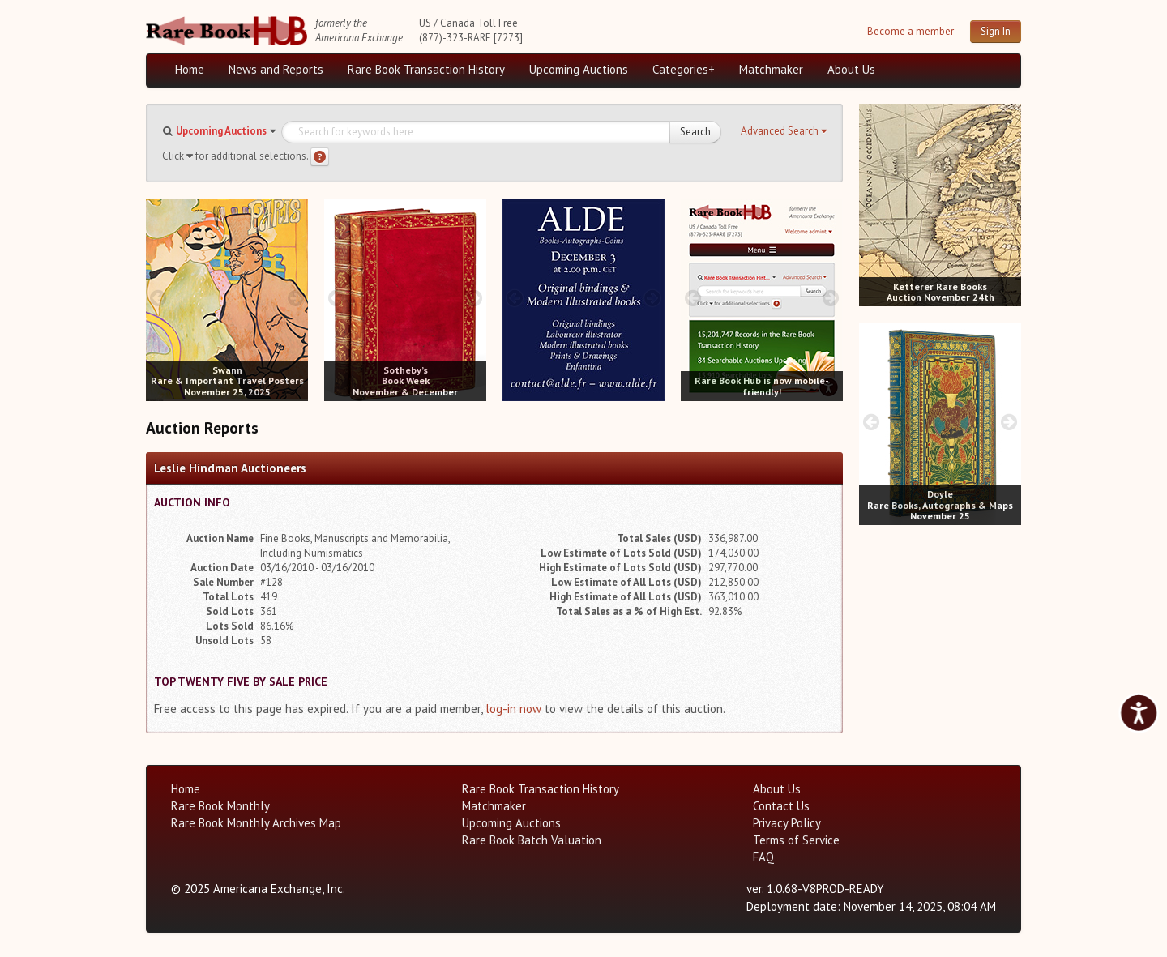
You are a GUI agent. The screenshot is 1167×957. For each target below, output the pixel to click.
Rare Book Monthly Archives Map (256, 823)
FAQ (763, 857)
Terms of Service (796, 840)
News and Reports (276, 69)
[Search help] (319, 156)
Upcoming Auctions (578, 69)
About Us (851, 69)
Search (695, 132)
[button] (784, 131)
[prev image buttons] (157, 297)
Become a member (910, 31)
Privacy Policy (787, 823)
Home (189, 69)
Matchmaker (771, 69)
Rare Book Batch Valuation (531, 840)
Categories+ (683, 69)
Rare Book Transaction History (426, 69)
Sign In (996, 31)
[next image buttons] (296, 297)
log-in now (513, 708)
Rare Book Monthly (220, 806)
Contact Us (781, 806)
